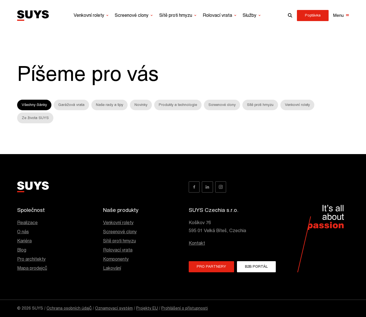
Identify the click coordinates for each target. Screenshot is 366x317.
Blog (21, 250)
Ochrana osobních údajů (69, 308)
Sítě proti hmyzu (175, 15)
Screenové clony (131, 15)
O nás (23, 232)
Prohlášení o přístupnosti (184, 308)
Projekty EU (147, 308)
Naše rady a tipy (109, 104)
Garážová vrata (71, 104)
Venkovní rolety (89, 15)
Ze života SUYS (35, 117)
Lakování (112, 268)
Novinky (140, 104)
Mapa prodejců (32, 268)
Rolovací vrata (217, 15)
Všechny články (34, 104)
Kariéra (24, 241)
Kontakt (197, 243)
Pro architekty (31, 259)
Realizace (27, 223)
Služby (249, 15)
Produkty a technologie (178, 104)
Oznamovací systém (114, 308)
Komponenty (116, 259)
